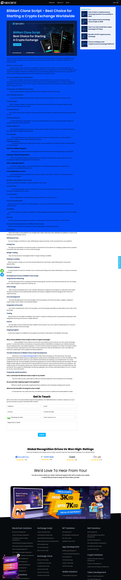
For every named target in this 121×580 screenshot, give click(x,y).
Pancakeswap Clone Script (94, 546)
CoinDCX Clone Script (43, 572)
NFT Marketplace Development (70, 535)
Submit (41, 435)
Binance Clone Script (43, 560)
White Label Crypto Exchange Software (22, 546)
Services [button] (51, 3)
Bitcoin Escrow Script (42, 550)
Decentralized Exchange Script (45, 538)
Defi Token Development (93, 540)
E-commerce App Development (70, 554)
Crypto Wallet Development (69, 575)
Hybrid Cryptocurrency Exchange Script (47, 541)
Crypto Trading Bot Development (21, 564)
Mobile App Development (69, 550)
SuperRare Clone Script (68, 541)
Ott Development (67, 557)
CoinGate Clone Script (43, 575)
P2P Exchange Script (42, 544)
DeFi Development (92, 532)
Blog (67, 3)
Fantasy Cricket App (67, 563)
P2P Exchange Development (19, 549)
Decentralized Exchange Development (22, 543)
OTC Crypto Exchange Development (22, 552)
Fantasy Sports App (67, 560)
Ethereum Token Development (95, 576)
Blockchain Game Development (20, 578)
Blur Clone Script (66, 538)
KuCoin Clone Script (42, 569)
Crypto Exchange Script (43, 532)
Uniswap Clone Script (93, 549)
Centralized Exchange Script (44, 535)
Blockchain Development (19, 532)
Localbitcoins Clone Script (44, 563)
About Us (60, 3)
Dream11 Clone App (67, 566)
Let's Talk (115, 3)
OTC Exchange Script (43, 547)
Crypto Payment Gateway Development (23, 555)
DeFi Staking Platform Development (96, 543)
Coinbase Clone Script (43, 566)
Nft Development (66, 532)
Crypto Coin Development (94, 563)
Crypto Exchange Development (20, 535)
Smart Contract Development (20, 558)
